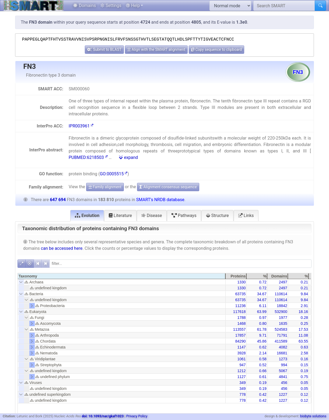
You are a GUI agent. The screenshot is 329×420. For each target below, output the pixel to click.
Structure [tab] (217, 215)
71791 (282, 335)
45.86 (262, 341)
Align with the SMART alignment (156, 49)
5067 (283, 371)
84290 (240, 341)
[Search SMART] (284, 6)
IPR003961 (81, 126)
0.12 (304, 394)
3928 (241, 353)
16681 (282, 353)
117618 (239, 311)
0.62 (262, 347)
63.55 (303, 341)
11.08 (303, 335)
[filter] (180, 263)
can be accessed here (61, 248)
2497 (283, 282)
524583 (281, 329)
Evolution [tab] (87, 215)
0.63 (304, 347)
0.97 (262, 317)
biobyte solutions (313, 416)
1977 (283, 317)
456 (284, 382)
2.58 (304, 353)
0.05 (304, 382)
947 (242, 365)
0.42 (262, 394)
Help (133, 5)
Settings (110, 5)
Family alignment (105, 187)
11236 (240, 306)
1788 (241, 317)
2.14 (262, 353)
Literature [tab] (120, 215)
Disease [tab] (151, 215)
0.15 (304, 365)
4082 (283, 347)
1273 (283, 359)
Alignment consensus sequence (168, 187)
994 (284, 365)
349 (242, 382)
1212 (241, 371)
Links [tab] (246, 215)
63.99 (262, 311)
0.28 (304, 317)
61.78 (262, 329)
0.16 (304, 359)
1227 (283, 394)
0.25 (304, 323)
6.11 (262, 306)
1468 (241, 323)
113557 (239, 329)
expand (128, 157)
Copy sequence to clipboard (216, 49)
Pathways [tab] (184, 215)
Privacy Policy (137, 416)
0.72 (262, 282)
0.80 (262, 323)
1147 (241, 347)
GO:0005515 (114, 173)
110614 (281, 294)
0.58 (262, 359)
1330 (241, 282)
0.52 (262, 365)
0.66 (262, 371)
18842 (282, 306)
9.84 (304, 294)
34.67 (262, 294)
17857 (240, 335)
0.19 (304, 371)
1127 (241, 377)
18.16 (303, 311)
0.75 (304, 377)
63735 (240, 294)
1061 (241, 359)
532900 (281, 311)
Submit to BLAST (104, 49)
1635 (283, 323)
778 (242, 394)
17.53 (303, 329)
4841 (283, 377)
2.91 (304, 306)
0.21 (304, 282)
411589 (281, 341)
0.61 (262, 377)
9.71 (262, 335)
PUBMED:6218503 (88, 157)
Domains (84, 5)
